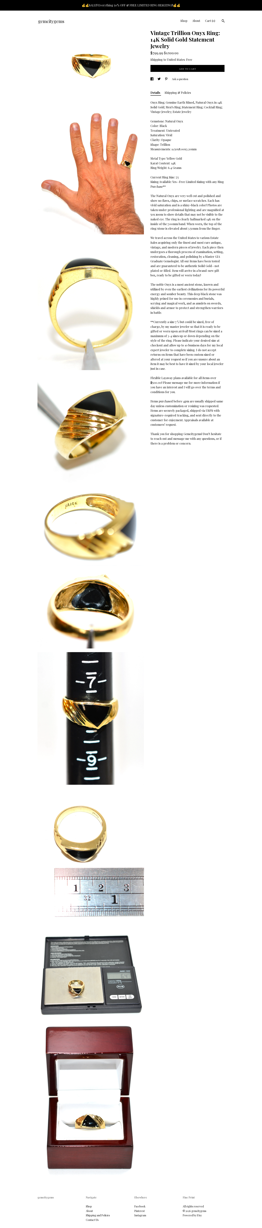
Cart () (210, 21)
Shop (183, 21)
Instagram (140, 1215)
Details (155, 92)
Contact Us (92, 1220)
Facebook (139, 1206)
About (196, 21)
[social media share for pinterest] (166, 79)
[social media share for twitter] (159, 79)
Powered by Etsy (192, 1215)
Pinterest (139, 1211)
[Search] (223, 21)
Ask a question (180, 79)
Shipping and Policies (98, 1215)
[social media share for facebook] (152, 79)
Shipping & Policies (178, 92)
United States (176, 59)
